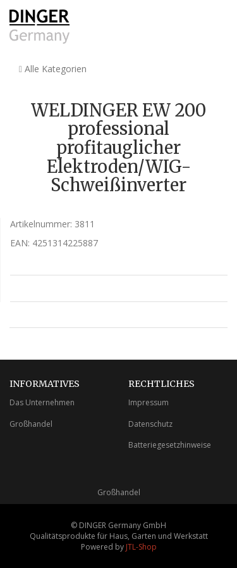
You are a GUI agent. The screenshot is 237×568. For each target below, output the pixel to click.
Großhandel (30, 424)
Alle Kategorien (53, 69)
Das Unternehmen (42, 402)
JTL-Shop (141, 546)
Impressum (148, 402)
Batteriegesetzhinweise (169, 444)
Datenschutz (150, 424)
